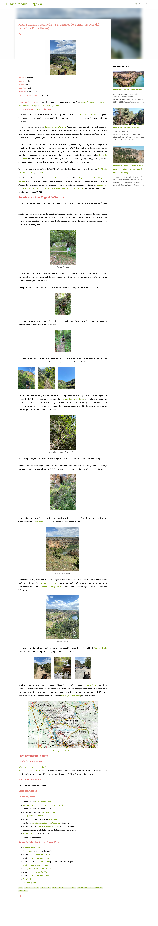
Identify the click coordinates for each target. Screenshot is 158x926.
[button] (19, 33)
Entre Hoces (38, 109)
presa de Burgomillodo (53, 587)
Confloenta (53, 819)
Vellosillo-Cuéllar (28, 106)
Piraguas (27, 851)
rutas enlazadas (96, 887)
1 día (21, 887)
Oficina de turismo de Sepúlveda (32, 767)
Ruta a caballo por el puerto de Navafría (127, 127)
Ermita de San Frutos (48, 583)
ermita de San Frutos (41, 854)
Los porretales (43, 861)
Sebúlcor (39, 172)
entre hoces (45, 887)
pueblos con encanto (67, 887)
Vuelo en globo (29, 883)
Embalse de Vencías (31, 847)
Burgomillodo (100, 648)
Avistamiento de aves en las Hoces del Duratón (43, 805)
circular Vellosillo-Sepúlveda (47, 106)
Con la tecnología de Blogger (79, 918)
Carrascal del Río (26, 172)
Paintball (27, 879)
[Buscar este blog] (144, 3)
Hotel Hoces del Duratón (29, 771)
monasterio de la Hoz (40, 858)
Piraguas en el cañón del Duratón (37, 868)
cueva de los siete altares (72, 399)
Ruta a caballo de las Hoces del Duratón (127, 90)
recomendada (83, 887)
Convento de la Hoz (42, 522)
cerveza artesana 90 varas (47, 826)
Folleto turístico (30, 833)
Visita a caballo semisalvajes (35, 865)
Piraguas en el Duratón (33, 816)
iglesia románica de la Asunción (46, 823)
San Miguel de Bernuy (70, 696)
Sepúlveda (102, 169)
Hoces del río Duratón (55, 127)
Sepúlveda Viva (48, 812)
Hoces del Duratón (88, 102)
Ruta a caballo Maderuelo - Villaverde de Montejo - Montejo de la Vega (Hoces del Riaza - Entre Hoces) (128, 169)
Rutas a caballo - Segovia (24, 4)
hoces (54, 887)
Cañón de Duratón (32, 887)
